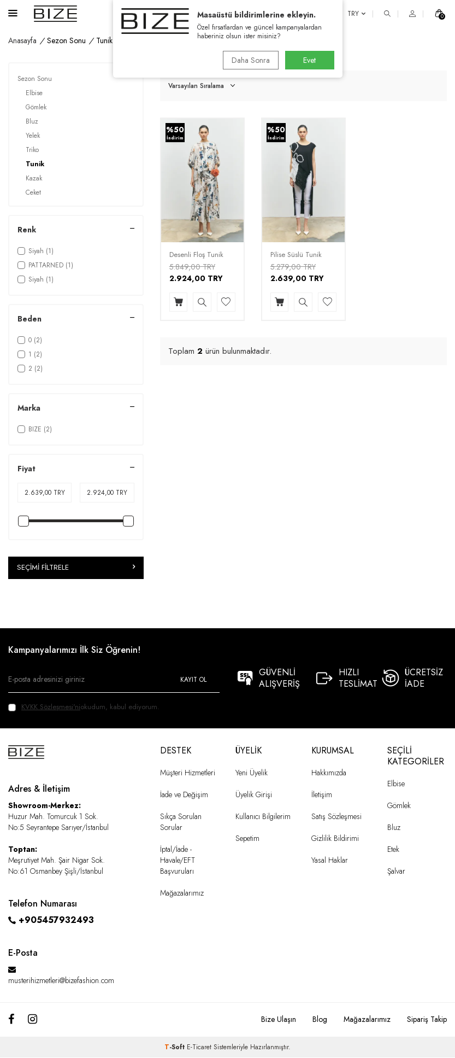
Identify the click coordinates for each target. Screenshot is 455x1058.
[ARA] (387, 13)
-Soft (175, 1048)
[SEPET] (439, 13)
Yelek (33, 136)
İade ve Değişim (184, 795)
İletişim (321, 795)
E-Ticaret (199, 1048)
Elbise (34, 93)
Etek (393, 849)
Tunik (35, 164)
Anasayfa (22, 41)
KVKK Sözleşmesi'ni (50, 707)
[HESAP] (412, 13)
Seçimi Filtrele (76, 567)
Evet (309, 60)
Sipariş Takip (427, 1019)
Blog (319, 1019)
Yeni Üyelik (251, 772)
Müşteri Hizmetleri (187, 772)
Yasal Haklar (329, 860)
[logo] (55, 13)
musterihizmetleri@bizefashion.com (61, 980)
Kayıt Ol (193, 680)
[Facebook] (11, 1019)
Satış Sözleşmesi (336, 816)
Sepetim (247, 838)
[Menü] (12, 12)
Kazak (34, 178)
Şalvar (396, 871)
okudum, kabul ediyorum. (83, 706)
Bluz (32, 121)
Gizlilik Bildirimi (335, 838)
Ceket (33, 192)
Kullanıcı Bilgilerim (263, 816)
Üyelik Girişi (253, 795)
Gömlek (36, 107)
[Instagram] (32, 1019)
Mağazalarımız (182, 893)
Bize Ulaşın (278, 1019)
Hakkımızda (328, 772)
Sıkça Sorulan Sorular (181, 822)
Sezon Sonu (66, 41)
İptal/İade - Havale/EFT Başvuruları (177, 860)
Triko (32, 150)
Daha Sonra (249, 60)
